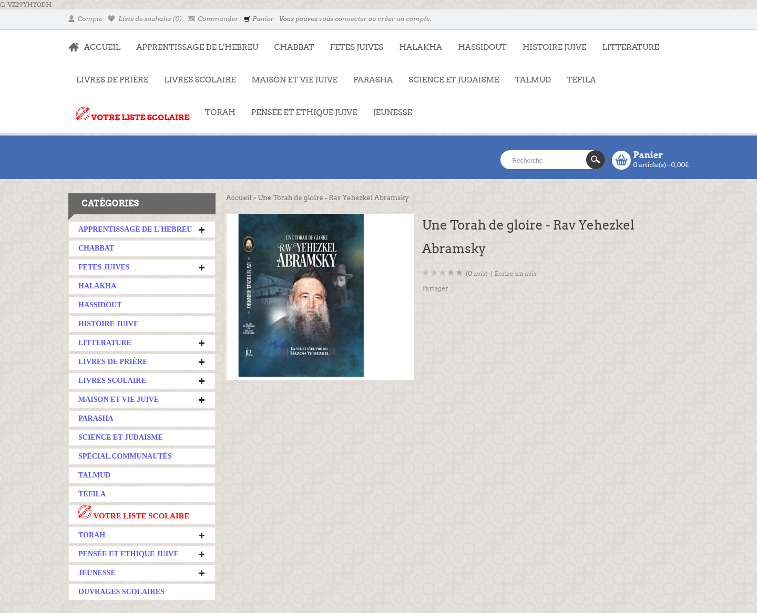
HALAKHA (420, 47)
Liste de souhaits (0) (145, 19)
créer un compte (403, 19)
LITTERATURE (626, 42)
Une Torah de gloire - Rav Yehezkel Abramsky (333, 198)
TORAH (216, 107)
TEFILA (581, 80)
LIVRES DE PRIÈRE (108, 75)
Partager (435, 288)
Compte (85, 19)
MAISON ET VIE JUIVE (290, 75)
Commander (213, 19)
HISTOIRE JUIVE (555, 47)
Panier (258, 19)
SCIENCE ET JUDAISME (453, 80)
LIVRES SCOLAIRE (196, 75)
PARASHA (373, 80)
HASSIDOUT (482, 47)
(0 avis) (477, 273)
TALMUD (533, 80)
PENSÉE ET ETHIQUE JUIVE (300, 107)
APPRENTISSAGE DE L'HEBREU (193, 42)
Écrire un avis (516, 273)
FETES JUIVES (353, 42)
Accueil (238, 198)
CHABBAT (294, 47)
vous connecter (343, 19)
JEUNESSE (388, 107)
